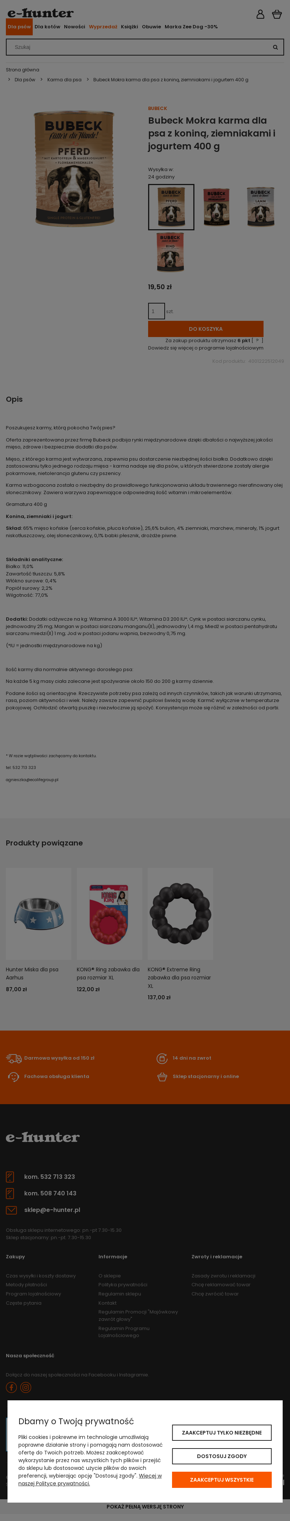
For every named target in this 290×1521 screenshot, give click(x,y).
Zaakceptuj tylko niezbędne (222, 1432)
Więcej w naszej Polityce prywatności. (90, 1479)
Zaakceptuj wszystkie (222, 1479)
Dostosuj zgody (222, 1456)
